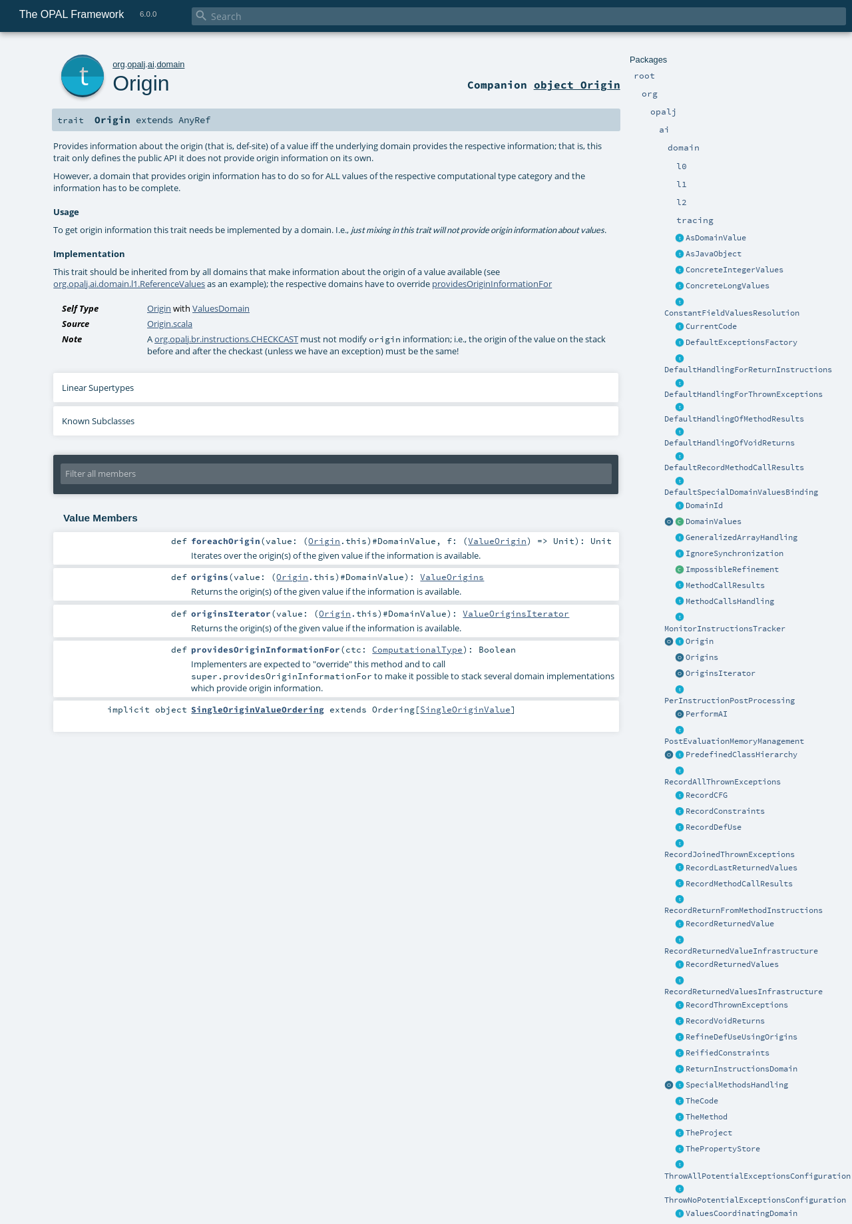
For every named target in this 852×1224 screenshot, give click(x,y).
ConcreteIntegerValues (734, 269)
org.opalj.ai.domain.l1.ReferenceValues (129, 284)
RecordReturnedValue (730, 923)
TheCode (702, 1100)
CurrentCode (711, 326)
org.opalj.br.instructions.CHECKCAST (226, 339)
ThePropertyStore (723, 1148)
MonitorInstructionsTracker (724, 628)
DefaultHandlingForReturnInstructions (748, 369)
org (118, 64)
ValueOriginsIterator (516, 613)
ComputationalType (417, 649)
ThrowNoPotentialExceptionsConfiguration (755, 1200)
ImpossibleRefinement (732, 569)
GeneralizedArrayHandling (741, 537)
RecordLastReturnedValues (741, 867)
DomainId (704, 505)
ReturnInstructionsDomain (741, 1068)
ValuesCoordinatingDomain (741, 1213)
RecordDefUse (714, 827)
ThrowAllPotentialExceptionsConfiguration (757, 1176)
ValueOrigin (497, 540)
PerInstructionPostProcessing (729, 700)
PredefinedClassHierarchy (741, 754)
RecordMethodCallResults (739, 883)
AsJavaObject (714, 253)
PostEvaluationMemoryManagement (734, 741)
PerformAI (707, 714)
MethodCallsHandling (730, 601)
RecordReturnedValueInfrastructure (741, 951)
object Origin (577, 84)
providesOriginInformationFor (492, 284)
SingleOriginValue (465, 709)
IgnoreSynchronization (734, 553)
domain (170, 64)
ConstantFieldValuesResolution (731, 313)
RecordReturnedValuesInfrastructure (743, 991)
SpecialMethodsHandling (737, 1084)
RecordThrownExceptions (737, 1005)
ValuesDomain (221, 308)
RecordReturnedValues (732, 964)
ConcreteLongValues (727, 285)
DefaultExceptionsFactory (741, 342)
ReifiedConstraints (727, 1053)
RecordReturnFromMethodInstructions (743, 910)
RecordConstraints (725, 811)
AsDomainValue (716, 237)
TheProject (709, 1132)
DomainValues (714, 521)
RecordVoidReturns (725, 1021)
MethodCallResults (725, 585)
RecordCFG (707, 795)
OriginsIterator (720, 673)
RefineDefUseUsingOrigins (741, 1037)
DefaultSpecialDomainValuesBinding (741, 492)
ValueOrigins (452, 576)
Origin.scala (169, 324)
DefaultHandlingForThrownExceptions (743, 394)
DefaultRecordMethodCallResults (734, 467)
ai (151, 64)
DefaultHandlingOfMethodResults (734, 419)
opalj (136, 64)
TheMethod (707, 1116)
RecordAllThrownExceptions (722, 781)
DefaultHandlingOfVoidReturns (729, 443)
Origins (702, 657)
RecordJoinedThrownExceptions (729, 854)
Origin (700, 641)
